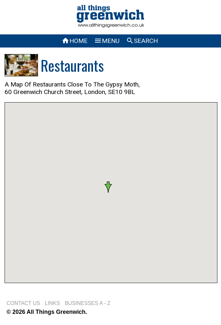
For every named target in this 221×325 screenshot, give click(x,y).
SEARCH (142, 41)
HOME (74, 41)
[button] (110, 187)
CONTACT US (23, 303)
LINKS (52, 303)
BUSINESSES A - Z (88, 303)
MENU (107, 41)
